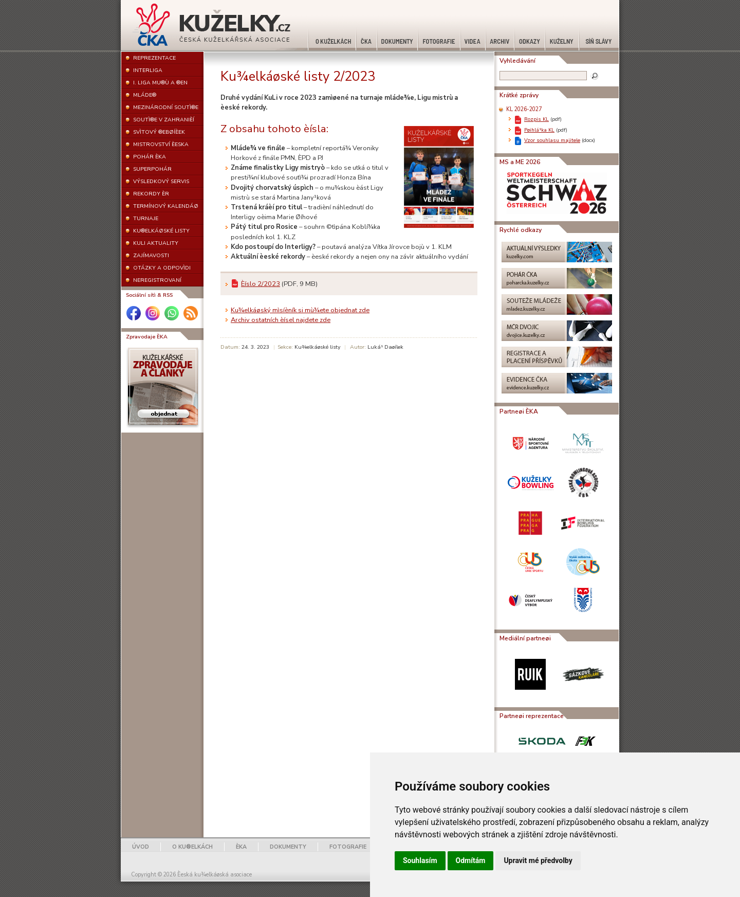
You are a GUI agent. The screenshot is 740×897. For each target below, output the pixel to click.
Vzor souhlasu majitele (552, 140)
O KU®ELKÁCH (192, 847)
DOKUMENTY (288, 847)
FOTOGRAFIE (347, 847)
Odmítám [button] (471, 860)
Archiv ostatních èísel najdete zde (280, 320)
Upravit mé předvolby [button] (538, 860)
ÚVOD (140, 847)
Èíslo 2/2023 (260, 284)
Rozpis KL (536, 119)
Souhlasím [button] (420, 860)
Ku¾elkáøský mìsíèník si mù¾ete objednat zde (300, 310)
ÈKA (241, 847)
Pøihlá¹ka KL (539, 130)
